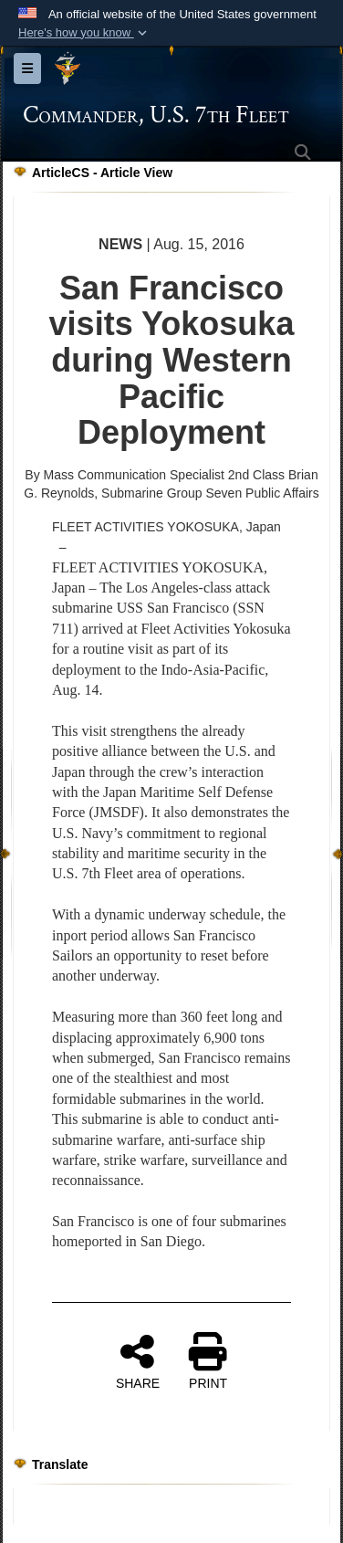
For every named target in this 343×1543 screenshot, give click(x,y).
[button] (84, 33)
